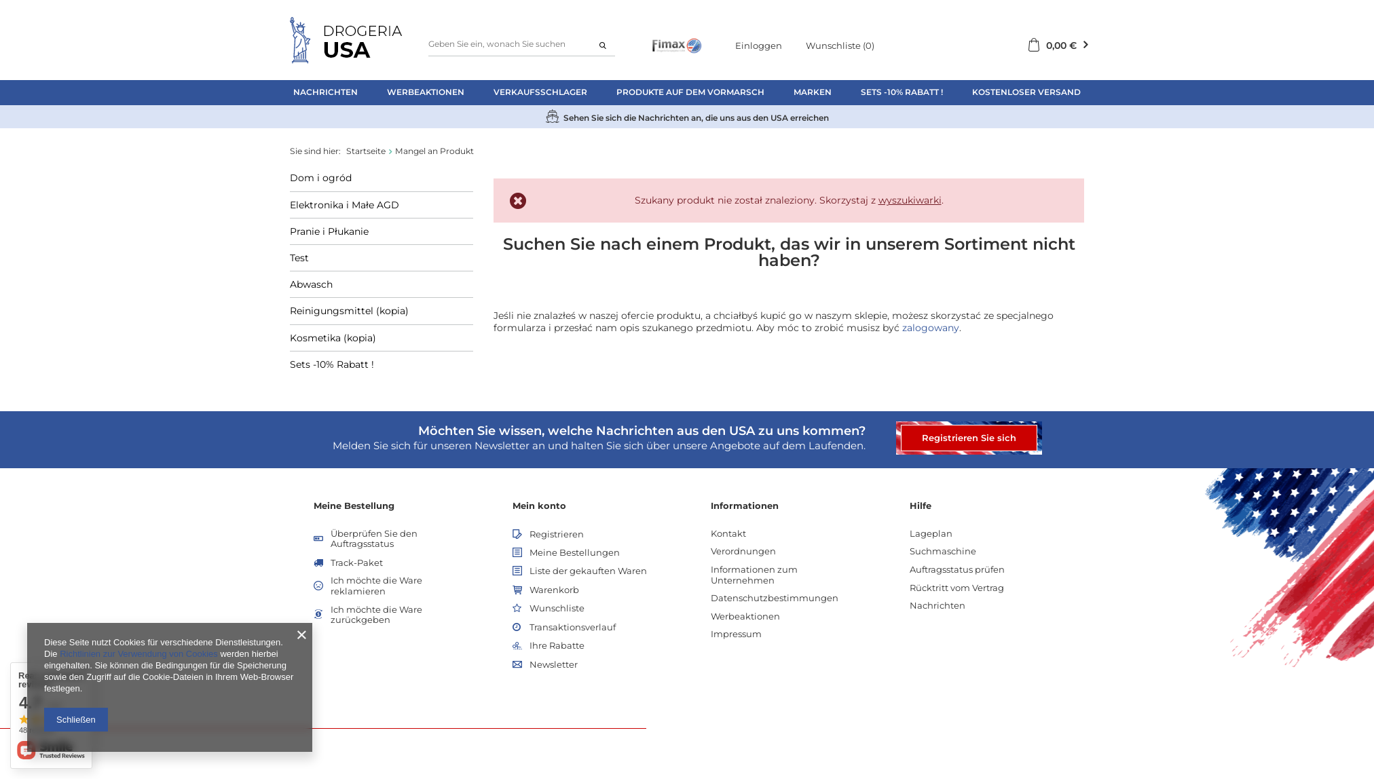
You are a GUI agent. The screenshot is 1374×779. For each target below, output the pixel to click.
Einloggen (758, 45)
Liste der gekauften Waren (588, 571)
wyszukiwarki (910, 200)
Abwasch (311, 284)
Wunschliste (840, 45)
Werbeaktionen (425, 92)
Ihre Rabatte (557, 646)
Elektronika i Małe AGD (344, 205)
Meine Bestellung (354, 505)
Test (299, 258)
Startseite (366, 151)
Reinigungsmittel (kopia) (349, 311)
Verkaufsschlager (540, 92)
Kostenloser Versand (1026, 92)
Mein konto (539, 505)
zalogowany (930, 328)
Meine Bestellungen (575, 553)
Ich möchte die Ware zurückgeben (376, 615)
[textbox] (521, 44)
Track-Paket (357, 563)
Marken (813, 92)
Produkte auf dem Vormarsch (690, 92)
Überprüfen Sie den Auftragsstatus (374, 539)
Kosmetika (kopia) (333, 338)
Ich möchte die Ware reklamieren (376, 585)
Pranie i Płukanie (329, 231)
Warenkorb (554, 590)
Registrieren (557, 534)
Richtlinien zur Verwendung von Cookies (139, 654)
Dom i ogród (321, 178)
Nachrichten (325, 92)
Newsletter (554, 665)
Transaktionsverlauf (573, 627)
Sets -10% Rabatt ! (902, 92)
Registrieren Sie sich (969, 437)
